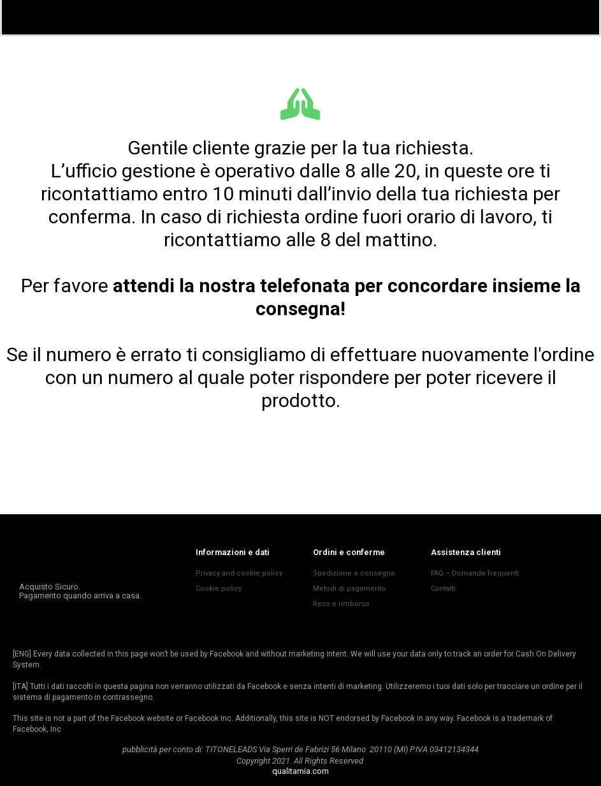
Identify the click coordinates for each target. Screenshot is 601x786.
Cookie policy (219, 588)
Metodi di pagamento (349, 588)
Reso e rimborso (341, 604)
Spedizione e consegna (354, 573)
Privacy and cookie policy (239, 573)
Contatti (443, 588)
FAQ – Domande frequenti (475, 573)
